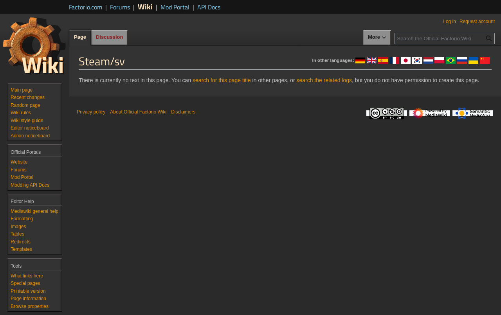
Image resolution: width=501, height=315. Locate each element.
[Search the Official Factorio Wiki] (445, 38)
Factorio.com (85, 7)
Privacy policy (91, 112)
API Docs (208, 7)
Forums (120, 7)
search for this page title (222, 80)
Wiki (145, 6)
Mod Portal (174, 7)
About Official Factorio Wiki (138, 112)
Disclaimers (183, 112)
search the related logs (324, 80)
